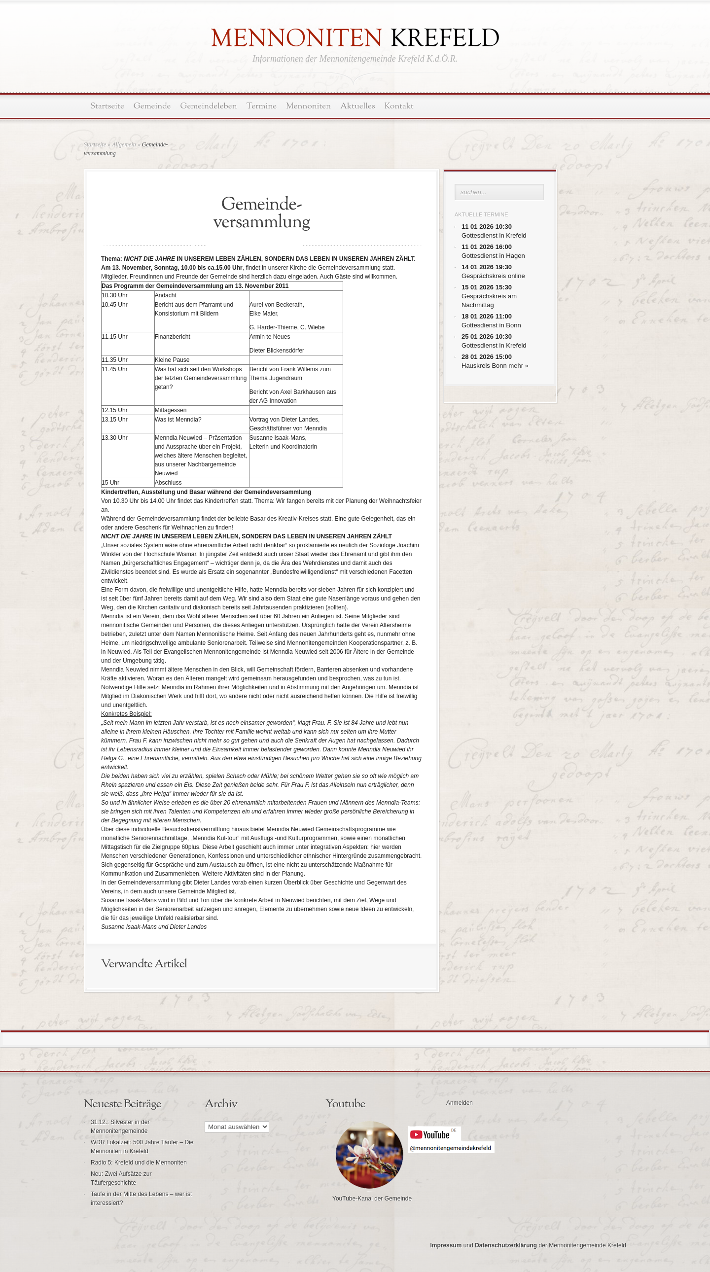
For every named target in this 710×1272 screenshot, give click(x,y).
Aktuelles (357, 106)
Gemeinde (152, 106)
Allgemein (124, 144)
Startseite (107, 106)
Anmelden (459, 1102)
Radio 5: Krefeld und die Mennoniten (139, 1162)
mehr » (518, 365)
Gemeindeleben (208, 106)
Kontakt (399, 106)
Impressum (446, 1245)
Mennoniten (308, 106)
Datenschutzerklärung (506, 1245)
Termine (262, 106)
